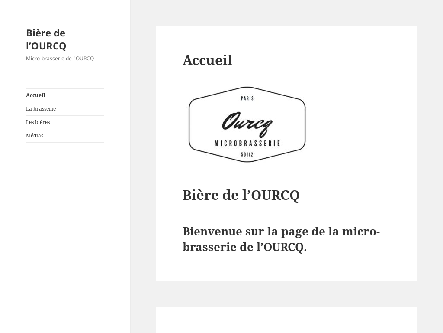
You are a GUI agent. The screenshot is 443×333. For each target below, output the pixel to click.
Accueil (35, 95)
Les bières (38, 122)
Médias (34, 135)
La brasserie (41, 108)
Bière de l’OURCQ (46, 39)
